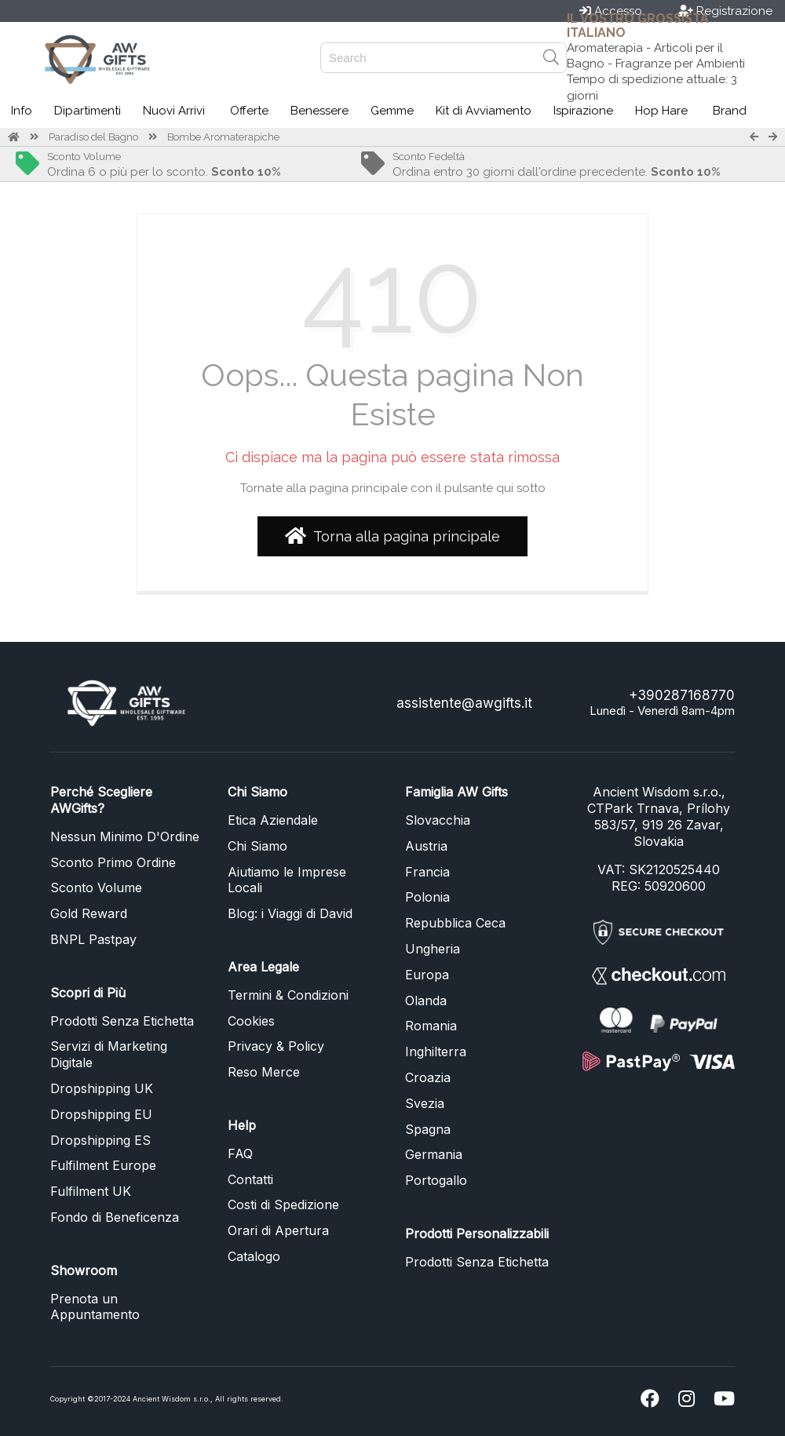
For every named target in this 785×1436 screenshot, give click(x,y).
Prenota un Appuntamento (95, 1307)
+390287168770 (682, 695)
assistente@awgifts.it (464, 703)
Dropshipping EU (101, 1114)
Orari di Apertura (278, 1230)
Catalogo (254, 1256)
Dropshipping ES (100, 1140)
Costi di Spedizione (283, 1204)
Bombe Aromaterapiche (223, 137)
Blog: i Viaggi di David (290, 913)
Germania (433, 1154)
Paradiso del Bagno (93, 137)
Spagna (428, 1129)
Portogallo (436, 1180)
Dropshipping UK (101, 1088)
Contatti (250, 1179)
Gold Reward (88, 913)
